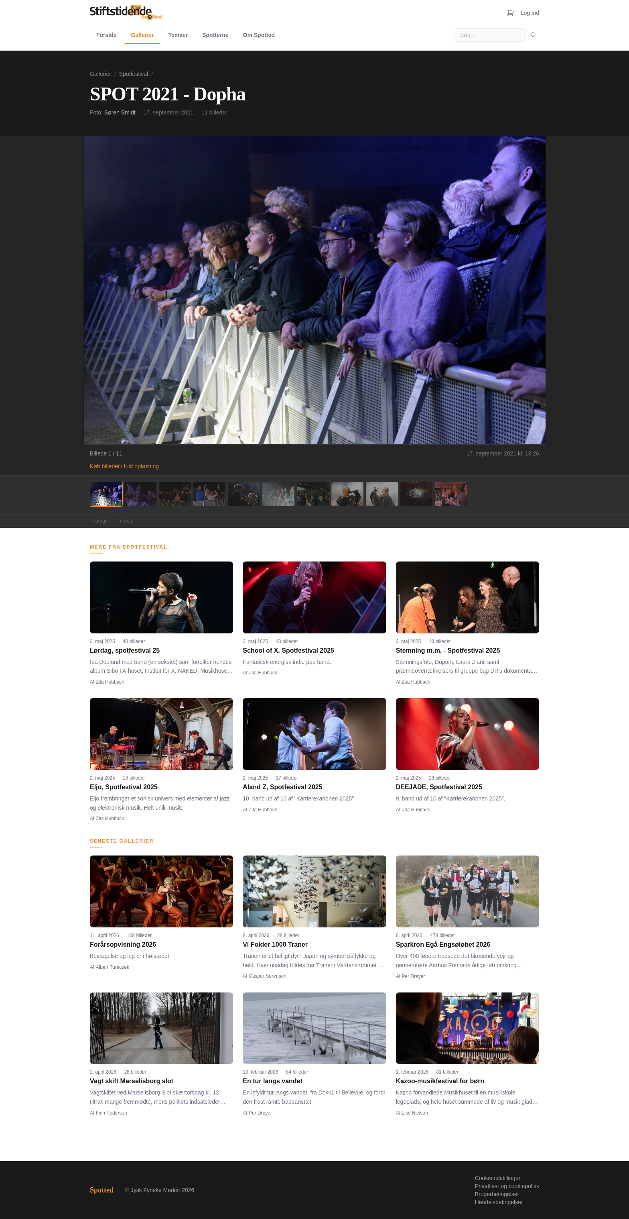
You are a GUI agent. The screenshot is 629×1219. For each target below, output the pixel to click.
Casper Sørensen (267, 976)
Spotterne (215, 35)
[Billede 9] (382, 494)
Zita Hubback (110, 682)
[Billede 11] (451, 494)
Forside (106, 35)
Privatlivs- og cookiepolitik (507, 1186)
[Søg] (533, 35)
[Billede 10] (416, 494)
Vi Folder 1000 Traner (275, 944)
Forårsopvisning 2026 (123, 944)
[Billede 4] (209, 494)
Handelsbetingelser (499, 1202)
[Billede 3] (175, 494)
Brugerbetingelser (497, 1194)
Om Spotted (259, 35)
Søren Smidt (120, 112)
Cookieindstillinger (498, 1178)
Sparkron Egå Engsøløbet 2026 (443, 944)
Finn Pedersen (111, 1113)
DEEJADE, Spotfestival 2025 (439, 787)
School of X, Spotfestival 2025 (288, 650)
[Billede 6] (278, 494)
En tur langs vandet (272, 1081)
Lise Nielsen (415, 1113)
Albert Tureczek (112, 967)
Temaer (178, 35)
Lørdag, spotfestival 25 (125, 650)
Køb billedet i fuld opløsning (124, 466)
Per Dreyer (413, 976)
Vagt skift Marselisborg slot (131, 1081)
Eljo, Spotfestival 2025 (124, 787)
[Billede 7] (313, 494)
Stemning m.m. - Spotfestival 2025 (448, 650)
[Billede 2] (140, 494)
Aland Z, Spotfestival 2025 (282, 787)
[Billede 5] (244, 494)
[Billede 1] (106, 494)
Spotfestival (133, 74)
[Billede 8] (347, 494)
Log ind (530, 13)
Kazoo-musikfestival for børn (440, 1081)
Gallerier (142, 35)
